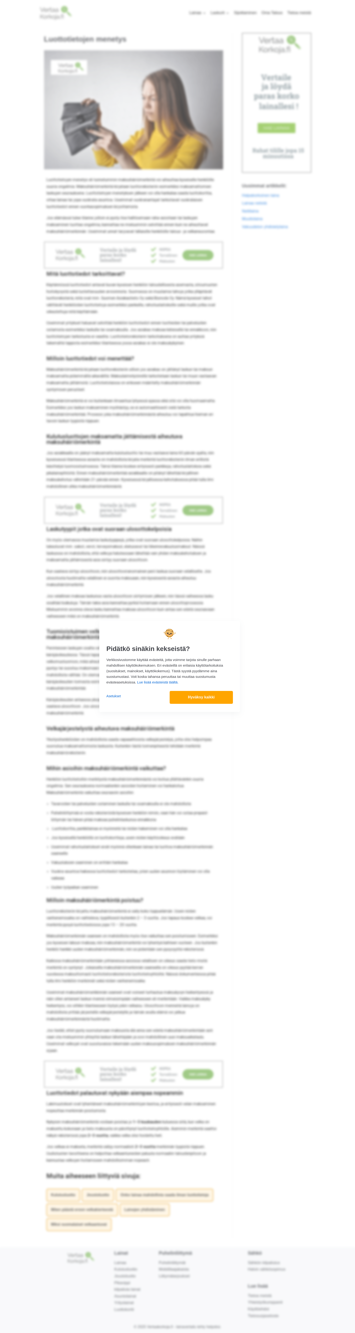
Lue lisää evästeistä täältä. (158, 682)
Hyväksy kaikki (201, 697)
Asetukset (113, 696)
